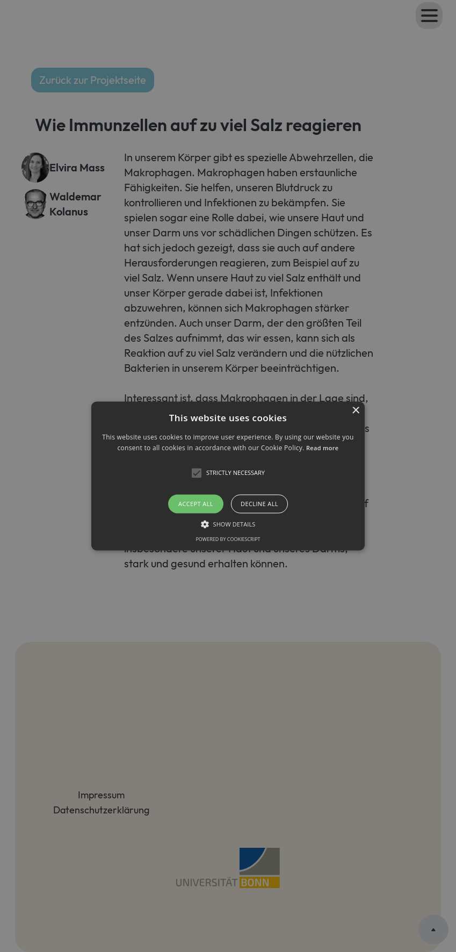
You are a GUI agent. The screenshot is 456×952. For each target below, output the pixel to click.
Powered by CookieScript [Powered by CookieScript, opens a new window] (228, 539)
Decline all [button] (259, 504)
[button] (228, 475)
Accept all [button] (195, 504)
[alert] (228, 476)
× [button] (355, 411)
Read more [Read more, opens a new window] (322, 448)
